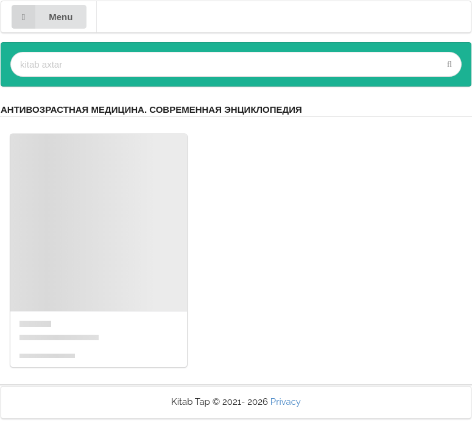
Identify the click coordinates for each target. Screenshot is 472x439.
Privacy (285, 401)
